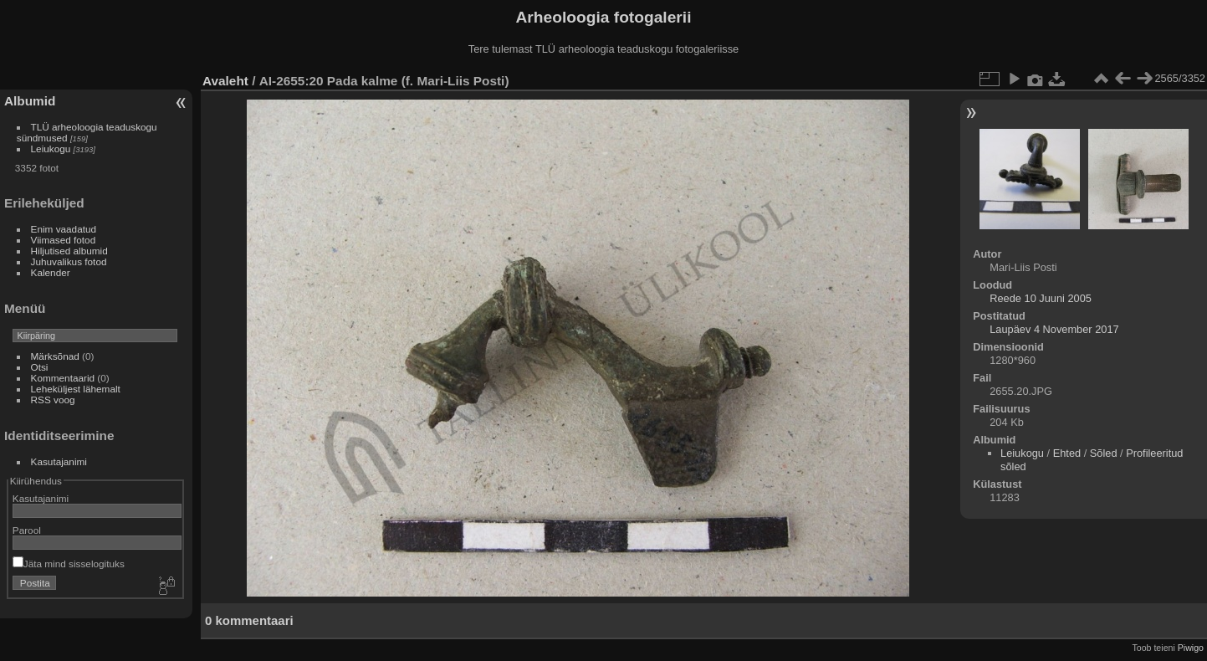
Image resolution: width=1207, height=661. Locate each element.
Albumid (29, 101)
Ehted (1067, 453)
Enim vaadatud (64, 228)
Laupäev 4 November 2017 (1054, 329)
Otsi (40, 366)
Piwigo (1191, 648)
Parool (27, 530)
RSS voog (53, 399)
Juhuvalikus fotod (69, 261)
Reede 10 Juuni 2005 (1041, 298)
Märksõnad (55, 356)
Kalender (50, 272)
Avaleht (225, 81)
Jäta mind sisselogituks (69, 563)
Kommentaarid (63, 377)
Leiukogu (51, 148)
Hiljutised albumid (69, 250)
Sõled (1103, 453)
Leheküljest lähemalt (75, 388)
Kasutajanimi (59, 461)
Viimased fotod (63, 239)
